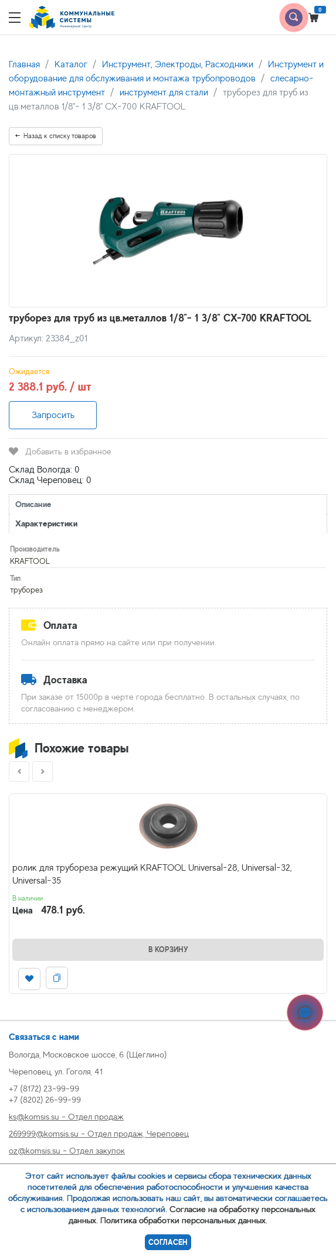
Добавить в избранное (60, 451)
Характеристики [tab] (46, 523)
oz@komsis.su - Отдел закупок (67, 1150)
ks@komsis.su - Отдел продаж (66, 1116)
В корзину (168, 949)
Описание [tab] (33, 504)
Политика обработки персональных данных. (183, 1220)
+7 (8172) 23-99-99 (44, 1088)
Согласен (168, 1242)
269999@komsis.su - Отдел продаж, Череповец (99, 1133)
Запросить (53, 415)
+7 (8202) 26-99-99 (45, 1099)
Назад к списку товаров (55, 136)
